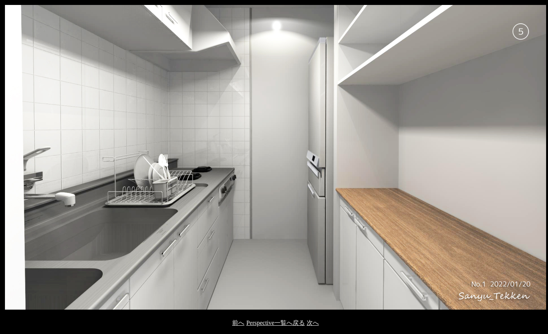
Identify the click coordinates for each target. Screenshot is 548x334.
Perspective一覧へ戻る (275, 323)
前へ (238, 323)
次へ (313, 323)
